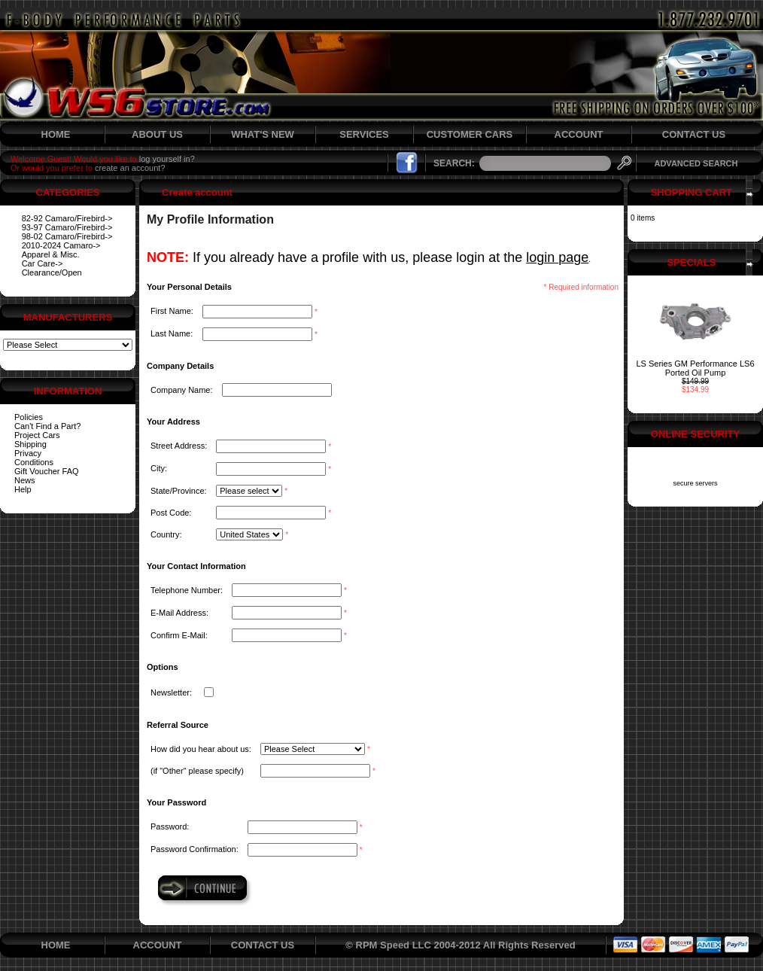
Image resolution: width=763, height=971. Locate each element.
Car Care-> (42, 263)
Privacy (27, 453)
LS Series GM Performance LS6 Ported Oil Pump (695, 368)
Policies (28, 417)
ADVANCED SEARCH (695, 163)
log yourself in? (167, 158)
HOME (56, 134)
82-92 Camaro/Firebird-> (67, 218)
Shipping (30, 444)
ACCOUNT (579, 134)
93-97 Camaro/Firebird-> (67, 227)
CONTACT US (693, 134)
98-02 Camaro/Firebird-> (67, 236)
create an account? (130, 167)
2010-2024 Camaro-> (61, 245)
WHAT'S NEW (262, 134)
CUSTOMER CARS (470, 134)
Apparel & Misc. (51, 254)
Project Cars (37, 435)
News (24, 480)
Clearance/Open (52, 272)
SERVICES (364, 134)
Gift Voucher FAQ (46, 471)
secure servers (695, 483)
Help (23, 489)
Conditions (33, 462)
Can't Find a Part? (47, 426)
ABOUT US (157, 134)
